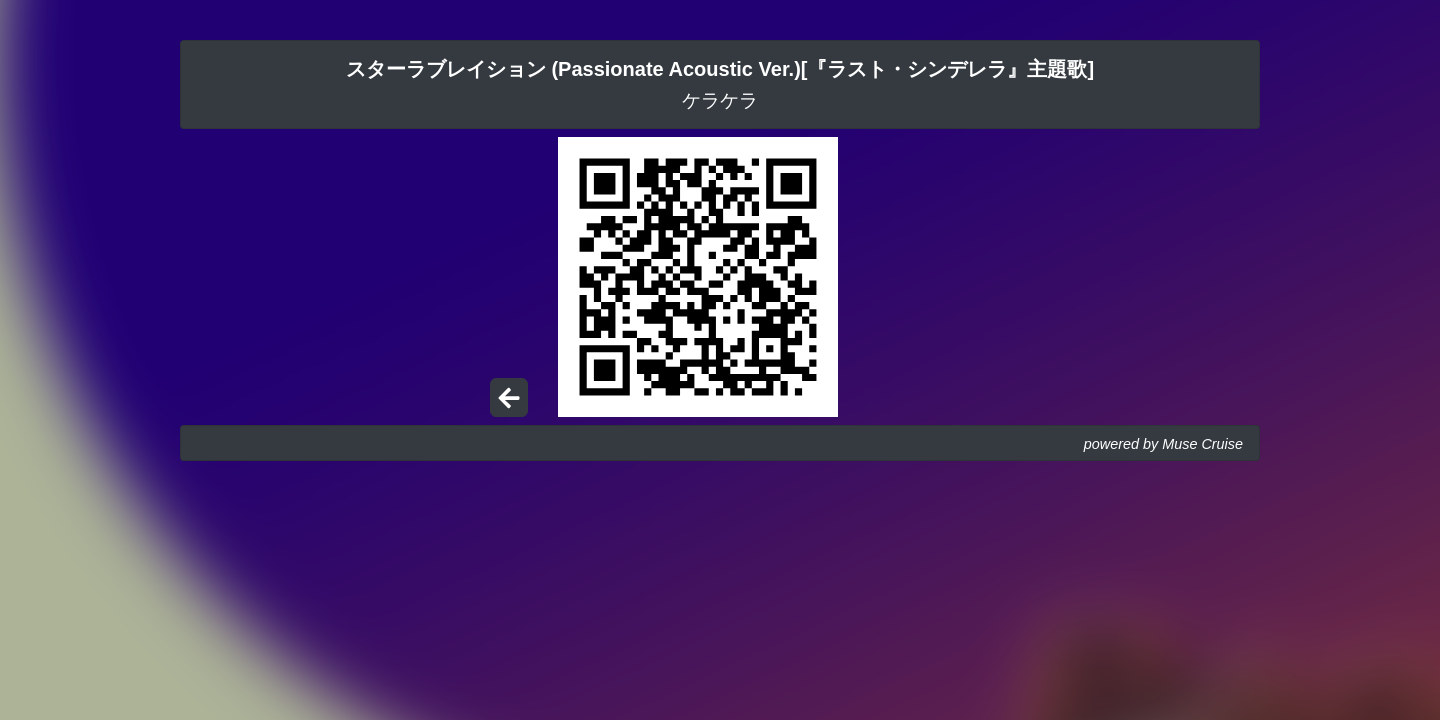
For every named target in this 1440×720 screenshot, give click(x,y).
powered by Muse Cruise (1163, 444)
